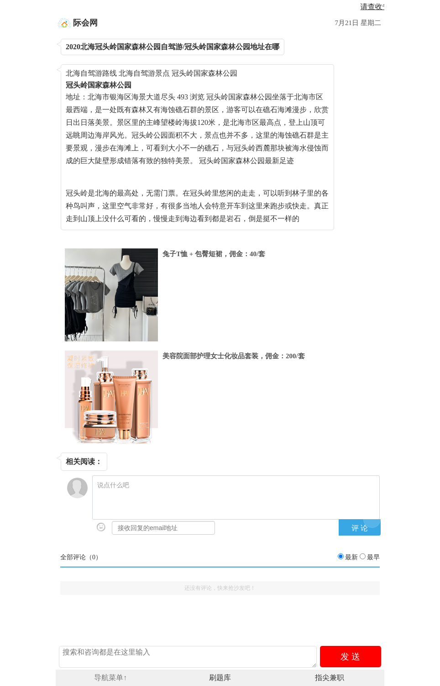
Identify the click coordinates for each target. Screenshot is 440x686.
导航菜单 (110, 677)
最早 (373, 557)
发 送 (350, 656)
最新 (351, 557)
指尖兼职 (329, 677)
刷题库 (220, 677)
